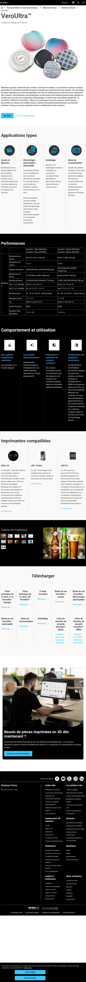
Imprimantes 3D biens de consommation (74, 839)
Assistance (48, 883)
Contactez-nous (71, 884)
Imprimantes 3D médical (74, 826)
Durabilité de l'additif (52, 856)
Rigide (68, 850)
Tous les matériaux (72, 859)
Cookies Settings (30, 972)
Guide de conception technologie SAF (52, 803)
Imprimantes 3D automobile (75, 829)
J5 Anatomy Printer (51, 838)
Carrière (68, 890)
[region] (43, 972)
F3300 (47, 825)
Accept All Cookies (30, 978)
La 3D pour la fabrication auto (74, 806)
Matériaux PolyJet (68, 8)
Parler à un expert (51, 892)
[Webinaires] (54, 847)
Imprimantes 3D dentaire (74, 823)
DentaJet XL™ (49, 835)
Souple (68, 853)
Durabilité (69, 896)
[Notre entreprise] (75, 877)
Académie (69, 893)
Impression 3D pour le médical (52, 861)
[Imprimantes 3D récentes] (54, 820)
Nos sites (69, 887)
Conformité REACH (69, 912)
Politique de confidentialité (50, 912)
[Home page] (1, 7)
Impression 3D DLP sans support (53, 809)
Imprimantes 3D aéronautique (71, 833)
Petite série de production (74, 793)
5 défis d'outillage (72, 790)
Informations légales (32, 912)
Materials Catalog (49, 8)
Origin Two (48, 828)
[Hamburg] (83, 2)
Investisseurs (70, 899)
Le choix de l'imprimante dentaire (53, 867)
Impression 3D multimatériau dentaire (52, 797)
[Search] (78, 2)
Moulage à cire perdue (52, 790)
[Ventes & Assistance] (54, 878)
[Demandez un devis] (73, 2)
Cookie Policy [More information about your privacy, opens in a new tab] (28, 968)
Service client (49, 899)
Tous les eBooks (50, 813)
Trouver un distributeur (52, 886)
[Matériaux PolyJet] (78, 8)
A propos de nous (72, 880)
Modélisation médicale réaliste (73, 800)
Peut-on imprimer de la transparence (73, 812)
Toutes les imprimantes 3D (54, 841)
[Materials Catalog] (59, 8)
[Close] (82, 966)
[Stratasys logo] (4, 2)
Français (65, 2)
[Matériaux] (75, 847)
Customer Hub (50, 896)
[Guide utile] (54, 786)
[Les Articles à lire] (75, 786)
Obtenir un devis (50, 889)
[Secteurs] (75, 819)
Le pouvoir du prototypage (54, 793)
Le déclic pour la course (53, 853)
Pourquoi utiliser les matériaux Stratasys (22, 8)
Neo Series (48, 832)
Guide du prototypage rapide (75, 796)
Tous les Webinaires (51, 871)
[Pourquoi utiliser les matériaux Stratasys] (40, 8)
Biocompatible (71, 856)
